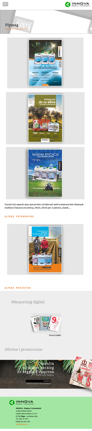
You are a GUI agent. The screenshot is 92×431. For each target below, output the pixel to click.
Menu (5, 4)
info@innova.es (22, 424)
